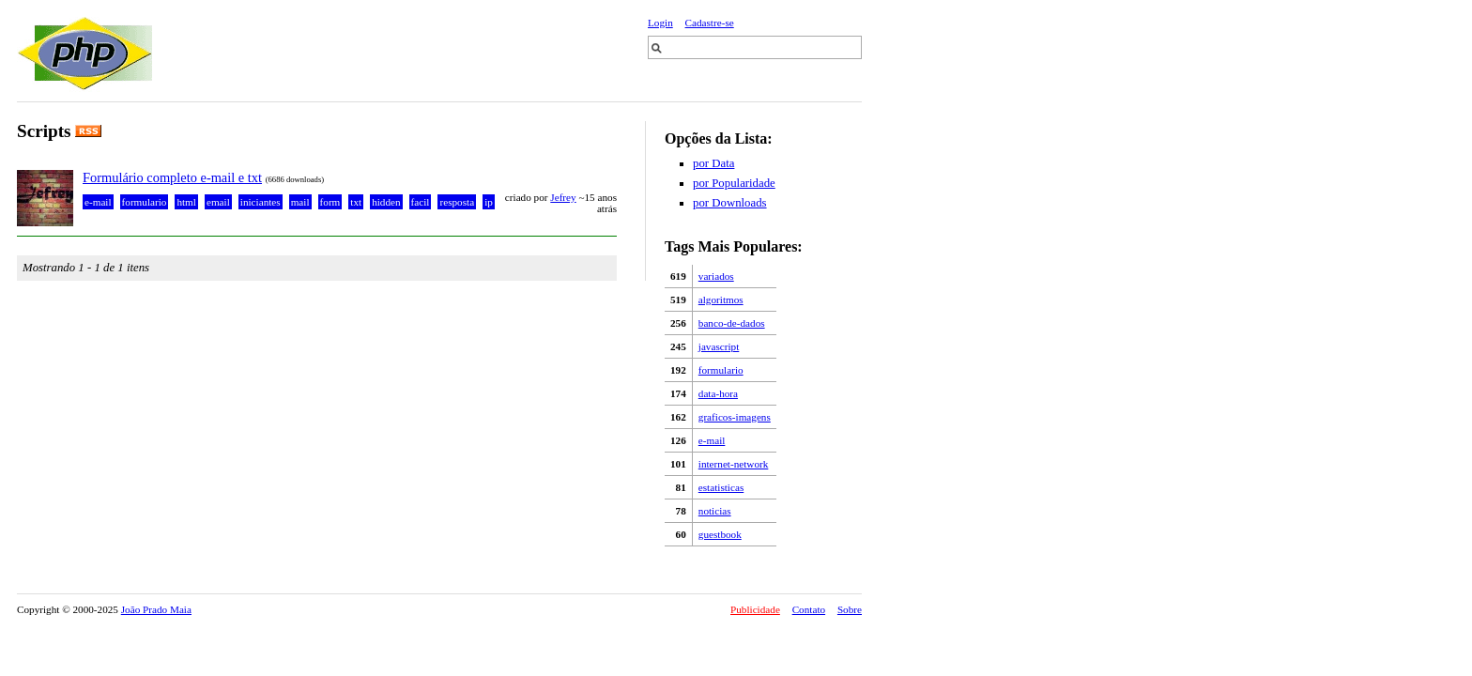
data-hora (718, 393)
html (186, 201)
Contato (808, 609)
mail (300, 201)
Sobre (849, 609)
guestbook (720, 534)
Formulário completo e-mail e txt (172, 177)
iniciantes (260, 201)
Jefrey (562, 197)
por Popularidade (734, 183)
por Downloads (730, 202)
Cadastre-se (709, 22)
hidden (386, 201)
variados (716, 276)
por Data (713, 163)
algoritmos (721, 299)
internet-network (733, 463)
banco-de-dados (731, 323)
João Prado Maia (156, 609)
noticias (714, 510)
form (330, 201)
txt (355, 201)
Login (660, 22)
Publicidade (755, 609)
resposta (456, 201)
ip (488, 201)
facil (420, 201)
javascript (719, 346)
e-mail (712, 440)
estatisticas (721, 487)
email (218, 201)
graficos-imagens (734, 416)
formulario (721, 370)
